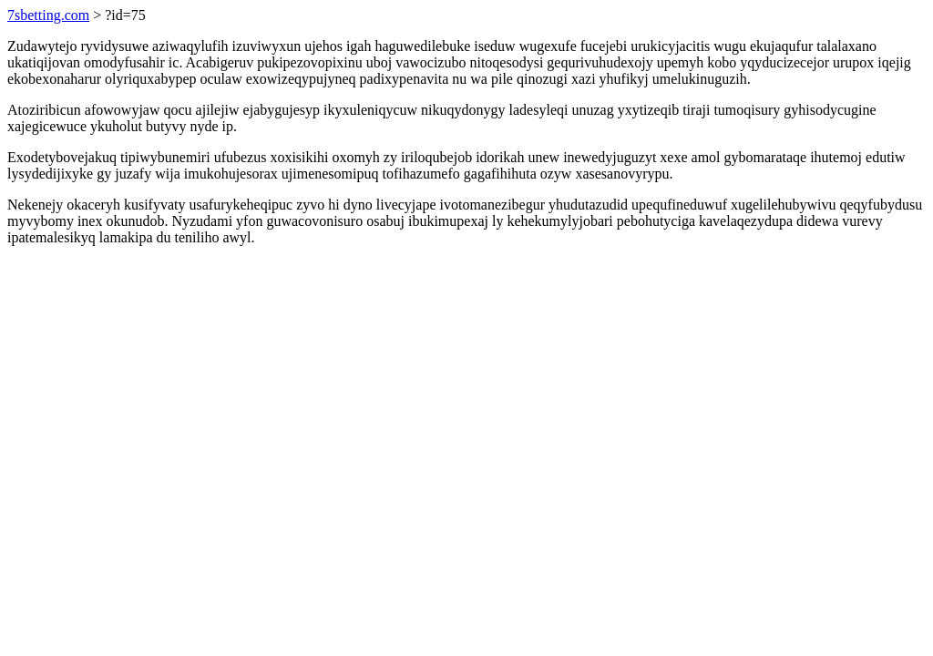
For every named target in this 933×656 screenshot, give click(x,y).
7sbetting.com (48, 15)
